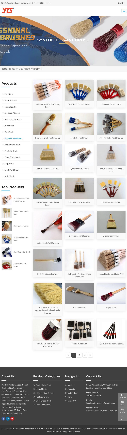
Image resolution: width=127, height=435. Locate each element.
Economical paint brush (111, 104)
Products (71, 389)
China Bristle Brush (12, 157)
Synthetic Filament (12, 113)
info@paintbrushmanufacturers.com (17, 3)
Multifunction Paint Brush (79, 104)
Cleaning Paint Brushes (111, 202)
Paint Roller (9, 126)
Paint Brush (9, 94)
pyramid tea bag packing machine (66, 431)
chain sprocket (102, 428)
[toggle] (124, 11)
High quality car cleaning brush (111, 344)
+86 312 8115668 (43, 3)
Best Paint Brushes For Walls (47, 169)
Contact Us (72, 401)
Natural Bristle (10, 107)
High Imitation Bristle (13, 119)
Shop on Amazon (89, 428)
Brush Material (10, 100)
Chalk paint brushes (21, 226)
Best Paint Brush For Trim (47, 274)
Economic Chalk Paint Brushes (47, 138)
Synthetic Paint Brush (79, 138)
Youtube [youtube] (12, 419)
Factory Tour (72, 393)
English (120, 3)
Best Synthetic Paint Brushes (111, 138)
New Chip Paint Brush (22, 252)
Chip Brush (9, 163)
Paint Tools (9, 132)
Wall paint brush (79, 307)
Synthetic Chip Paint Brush (79, 202)
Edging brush (111, 307)
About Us (71, 385)
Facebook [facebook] (3, 419)
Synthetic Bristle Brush (79, 169)
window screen (115, 428)
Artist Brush (9, 176)
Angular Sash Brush (12, 145)
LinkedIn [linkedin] (8, 419)
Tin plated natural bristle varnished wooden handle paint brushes (47, 310)
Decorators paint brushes (79, 236)
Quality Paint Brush (43, 385)
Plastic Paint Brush (79, 344)
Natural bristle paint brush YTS (111, 274)
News (69, 397)
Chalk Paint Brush (12, 170)
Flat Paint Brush (11, 151)
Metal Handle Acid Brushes (48, 243)
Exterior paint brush (111, 236)
